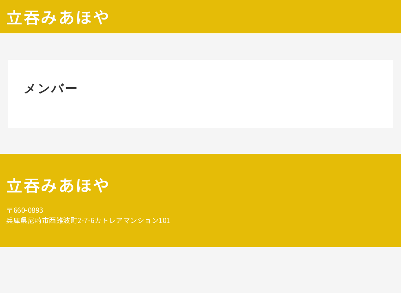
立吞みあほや (58, 16)
